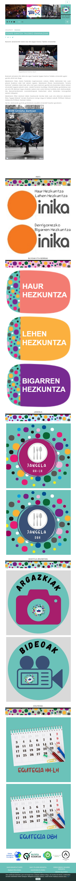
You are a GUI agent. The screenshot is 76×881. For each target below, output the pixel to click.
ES (22, 22)
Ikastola (17, 30)
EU (19, 22)
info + (68, 876)
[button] (9, 11)
